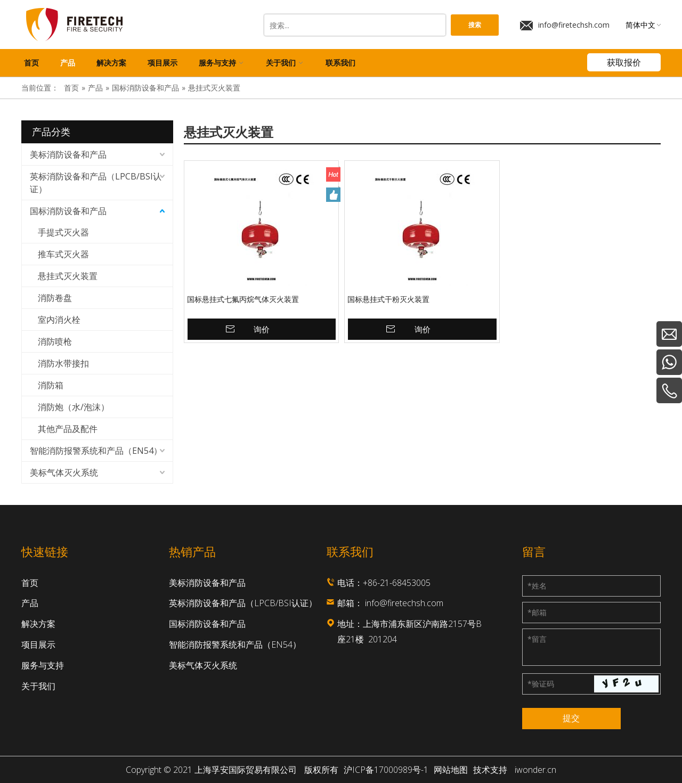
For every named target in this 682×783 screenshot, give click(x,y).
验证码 (540, 684)
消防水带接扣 (63, 363)
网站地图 (451, 770)
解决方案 (38, 624)
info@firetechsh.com (565, 25)
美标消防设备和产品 (68, 154)
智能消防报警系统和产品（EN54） (96, 450)
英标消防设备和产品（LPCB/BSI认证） (95, 182)
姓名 (537, 586)
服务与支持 (42, 665)
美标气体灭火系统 (64, 472)
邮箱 (537, 612)
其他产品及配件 (68, 429)
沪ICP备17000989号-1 (386, 770)
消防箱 (50, 385)
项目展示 (38, 644)
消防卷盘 (55, 298)
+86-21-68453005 (397, 583)
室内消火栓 (59, 319)
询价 (262, 329)
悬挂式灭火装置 (68, 276)
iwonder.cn (535, 770)
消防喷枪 (55, 341)
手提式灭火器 (63, 232)
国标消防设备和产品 (68, 211)
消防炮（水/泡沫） (73, 407)
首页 (29, 583)
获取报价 (624, 62)
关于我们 (38, 686)
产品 (29, 603)
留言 (537, 639)
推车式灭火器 (63, 254)
